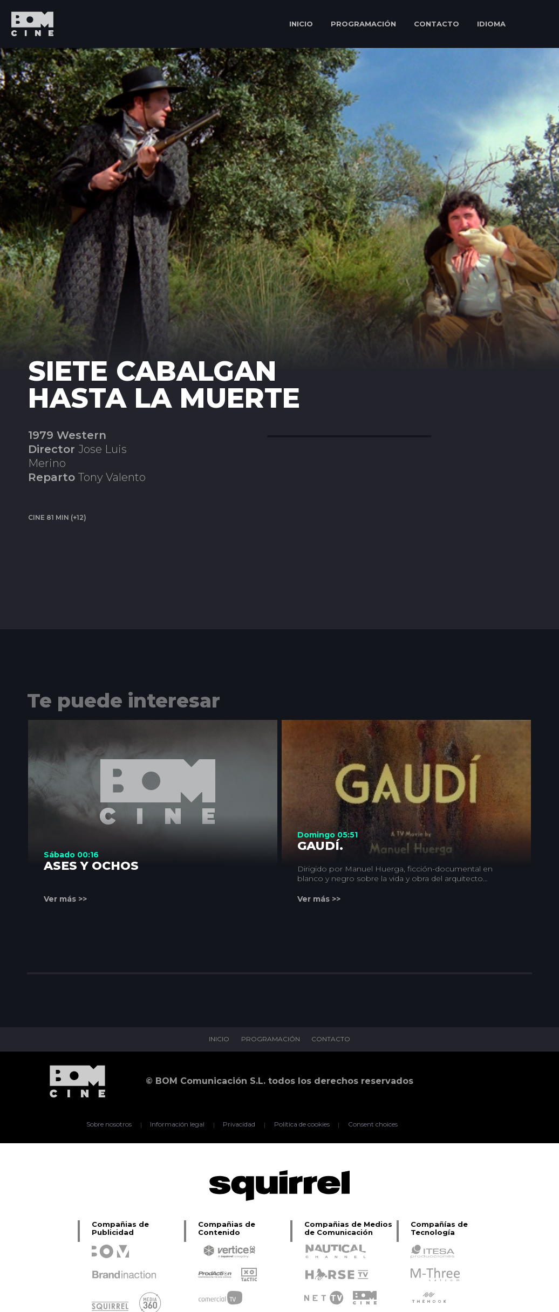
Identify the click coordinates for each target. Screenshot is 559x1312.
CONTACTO (436, 23)
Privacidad (239, 1125)
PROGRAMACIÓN (363, 23)
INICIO (301, 23)
